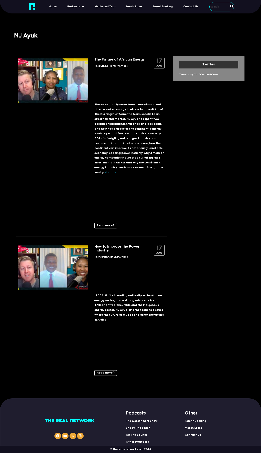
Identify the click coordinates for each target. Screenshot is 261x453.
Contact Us (190, 6)
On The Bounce (136, 435)
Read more (106, 225)
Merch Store (134, 6)
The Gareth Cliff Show (107, 257)
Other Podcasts (137, 442)
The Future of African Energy (119, 60)
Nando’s (110, 172)
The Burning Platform (107, 66)
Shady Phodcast (138, 428)
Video (124, 66)
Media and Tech (105, 6)
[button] (75, 6)
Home (53, 6)
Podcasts (75, 6)
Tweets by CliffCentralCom (198, 74)
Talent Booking (163, 6)
